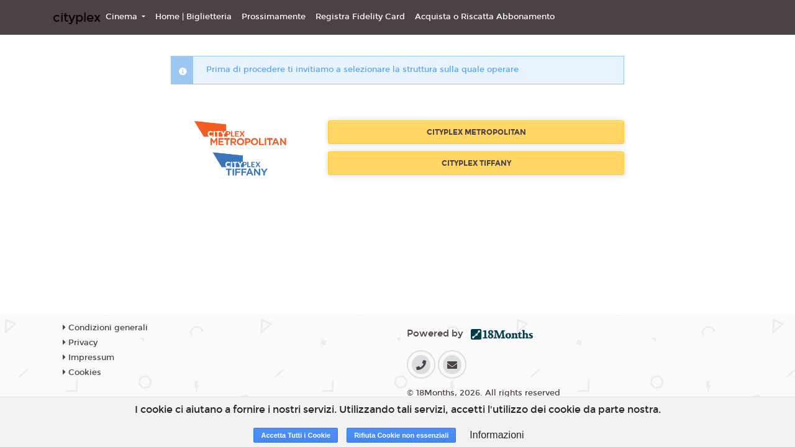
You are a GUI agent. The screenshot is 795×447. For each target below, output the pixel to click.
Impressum (88, 358)
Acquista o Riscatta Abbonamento (485, 17)
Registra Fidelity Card (360, 17)
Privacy (80, 343)
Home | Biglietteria (193, 17)
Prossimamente (274, 17)
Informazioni (497, 435)
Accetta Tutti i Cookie (295, 435)
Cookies (82, 372)
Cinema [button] (123, 17)
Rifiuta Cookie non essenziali (401, 435)
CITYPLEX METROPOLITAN (476, 132)
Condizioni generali (105, 328)
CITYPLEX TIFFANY (476, 163)
